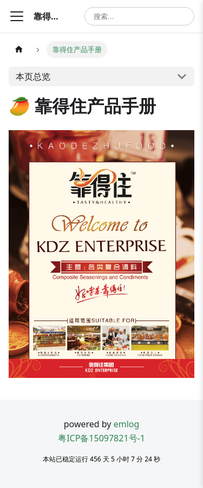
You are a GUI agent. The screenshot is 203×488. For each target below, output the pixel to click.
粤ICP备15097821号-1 (101, 438)
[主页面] (19, 49)
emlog (127, 424)
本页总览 (33, 76)
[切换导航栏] (17, 16)
